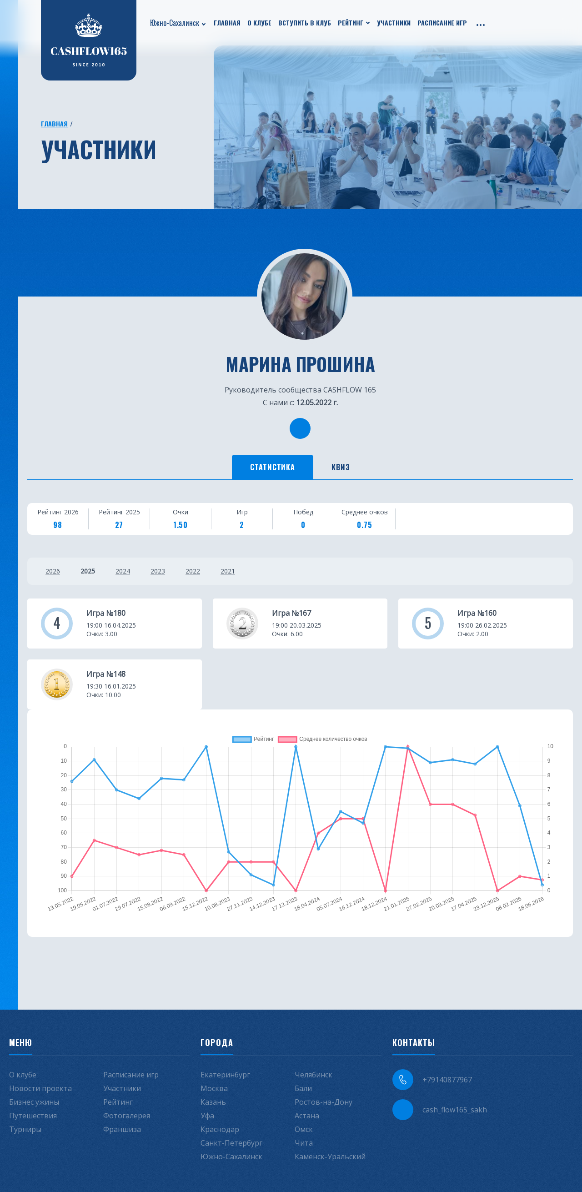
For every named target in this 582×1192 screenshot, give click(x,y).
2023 (158, 571)
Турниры (25, 1129)
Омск (304, 1129)
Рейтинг (350, 22)
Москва (214, 1088)
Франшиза (122, 1129)
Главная (227, 22)
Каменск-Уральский (330, 1157)
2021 (228, 571)
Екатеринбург (225, 1075)
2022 (193, 571)
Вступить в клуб (304, 22)
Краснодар (220, 1129)
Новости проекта (40, 1088)
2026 (52, 571)
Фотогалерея (126, 1116)
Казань (213, 1102)
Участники (394, 22)
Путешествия (33, 1116)
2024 (122, 571)
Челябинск (313, 1075)
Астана (307, 1116)
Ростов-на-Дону (323, 1102)
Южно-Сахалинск (174, 22)
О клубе (259, 22)
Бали (303, 1088)
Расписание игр (442, 22)
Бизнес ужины (34, 1102)
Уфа (207, 1116)
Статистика (273, 467)
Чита (304, 1143)
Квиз (340, 467)
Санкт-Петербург (231, 1143)
